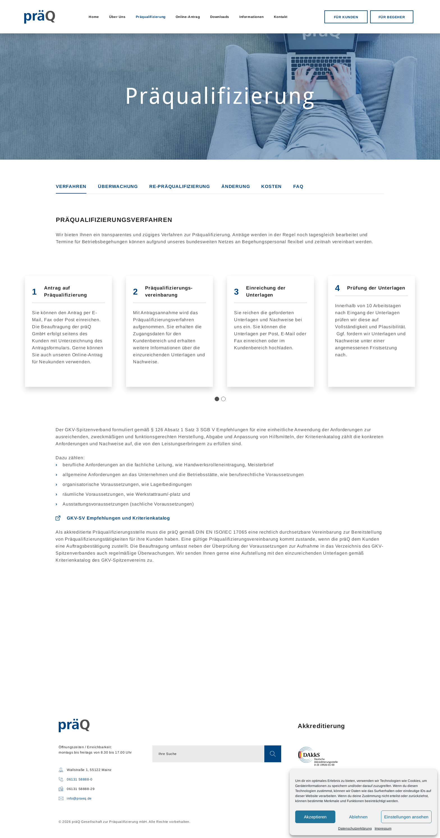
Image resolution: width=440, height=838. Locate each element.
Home (94, 17)
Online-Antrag (188, 17)
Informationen (251, 17)
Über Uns (117, 17)
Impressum (383, 828)
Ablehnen (358, 816)
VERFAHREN (71, 186)
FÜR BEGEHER (392, 17)
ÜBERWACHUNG (118, 186)
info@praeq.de (79, 798)
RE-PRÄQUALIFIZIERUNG (179, 186)
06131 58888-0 (80, 779)
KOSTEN (271, 186)
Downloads (219, 17)
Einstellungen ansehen (406, 816)
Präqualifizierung (151, 17)
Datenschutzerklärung (355, 828)
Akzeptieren (315, 816)
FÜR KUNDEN (346, 17)
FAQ (298, 186)
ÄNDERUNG (235, 186)
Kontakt (281, 17)
